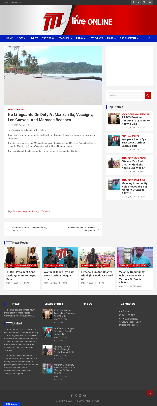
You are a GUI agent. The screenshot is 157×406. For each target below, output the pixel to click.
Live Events (96, 38)
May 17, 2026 (128, 127)
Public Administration (139, 114)
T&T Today (48, 38)
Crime (136, 180)
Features (64, 38)
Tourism (19, 109)
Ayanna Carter (26, 125)
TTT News (140, 127)
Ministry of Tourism (41, 211)
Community (127, 158)
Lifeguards (26, 211)
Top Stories (115, 107)
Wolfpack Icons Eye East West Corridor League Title (134, 142)
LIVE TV (34, 38)
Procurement (128, 38)
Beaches (17, 211)
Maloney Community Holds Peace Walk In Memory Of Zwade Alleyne (134, 188)
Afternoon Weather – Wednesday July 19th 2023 (29, 229)
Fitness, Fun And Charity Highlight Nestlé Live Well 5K (133, 164)
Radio (79, 38)
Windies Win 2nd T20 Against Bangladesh (81, 229)
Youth (143, 158)
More (110, 38)
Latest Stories (54, 303)
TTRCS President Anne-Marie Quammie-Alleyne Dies (136, 120)
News (20, 38)
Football (126, 136)
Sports (135, 136)
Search (148, 95)
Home (9, 38)
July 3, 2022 (13, 125)
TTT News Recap (17, 242)
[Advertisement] (129, 66)
